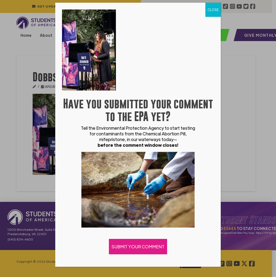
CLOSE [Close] (213, 10)
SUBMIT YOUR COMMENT (138, 246)
